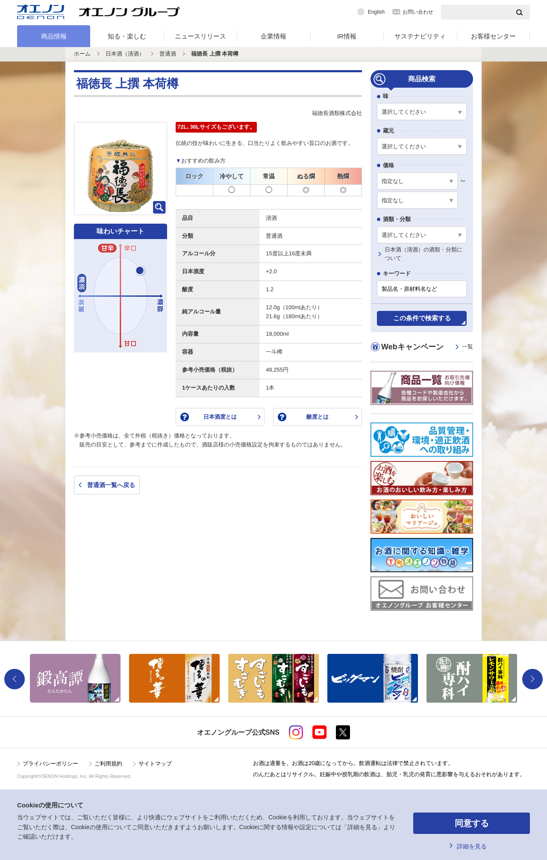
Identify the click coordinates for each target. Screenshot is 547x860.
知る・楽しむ (127, 36)
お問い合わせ (418, 12)
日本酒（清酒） (125, 53)
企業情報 (273, 36)
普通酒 (167, 53)
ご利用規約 (108, 763)
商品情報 (54, 36)
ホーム (82, 53)
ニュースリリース (200, 36)
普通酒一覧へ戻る (111, 485)
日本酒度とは (220, 417)
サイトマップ (155, 763)
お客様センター (493, 36)
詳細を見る (472, 846)
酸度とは (317, 417)
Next (532, 679)
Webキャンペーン (427, 347)
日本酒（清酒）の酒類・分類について (423, 254)
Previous (14, 679)
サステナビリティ (420, 36)
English (376, 12)
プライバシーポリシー (50, 763)
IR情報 (346, 36)
